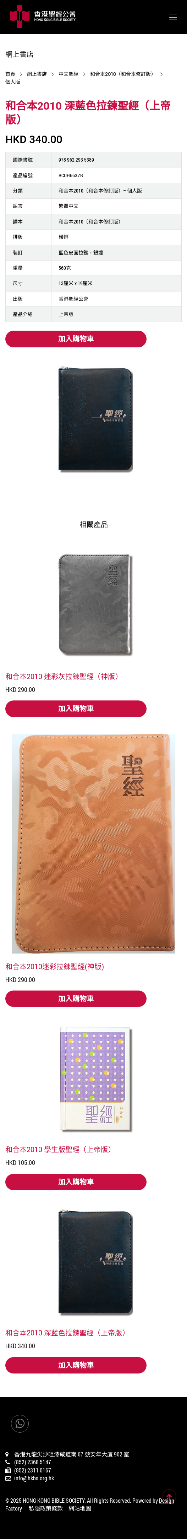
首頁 (10, 74)
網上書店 (37, 74)
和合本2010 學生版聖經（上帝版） (60, 1149)
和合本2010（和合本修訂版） (123, 74)
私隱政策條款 (46, 1508)
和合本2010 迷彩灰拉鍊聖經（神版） (63, 676)
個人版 (12, 81)
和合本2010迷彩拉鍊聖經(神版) (54, 966)
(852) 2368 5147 (32, 1462)
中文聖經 (68, 74)
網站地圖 (79, 1508)
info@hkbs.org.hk (34, 1478)
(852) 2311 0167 (32, 1470)
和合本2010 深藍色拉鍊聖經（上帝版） (67, 1332)
